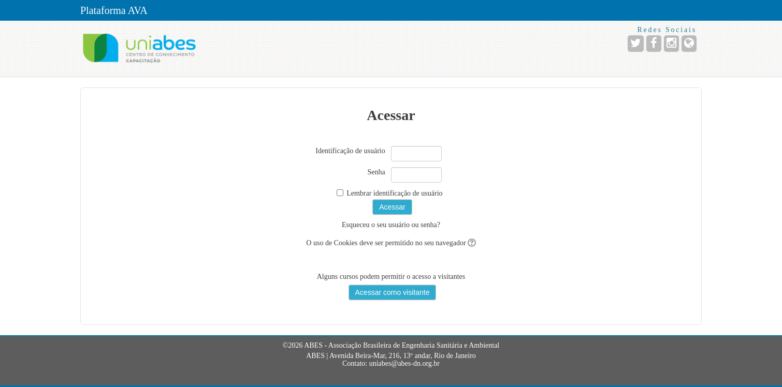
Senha (376, 172)
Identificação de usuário (350, 151)
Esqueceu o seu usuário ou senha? (391, 225)
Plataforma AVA (114, 10)
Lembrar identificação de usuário (394, 193)
